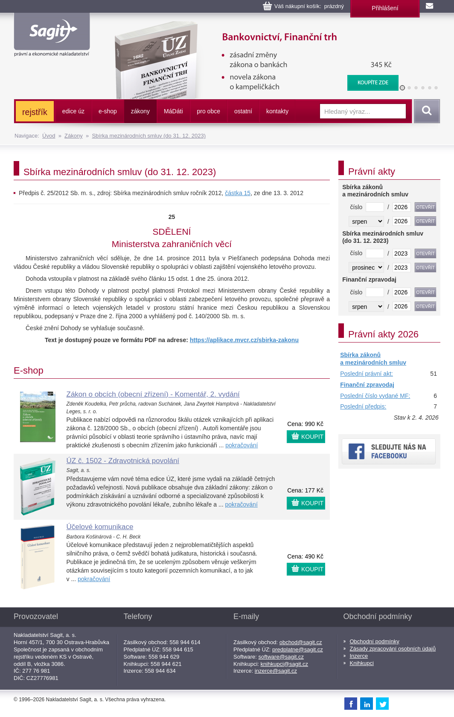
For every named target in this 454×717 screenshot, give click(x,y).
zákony (140, 111)
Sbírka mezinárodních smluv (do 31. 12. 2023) (149, 135)
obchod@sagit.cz (300, 642)
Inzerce (359, 656)
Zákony (73, 135)
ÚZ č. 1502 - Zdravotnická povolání (123, 461)
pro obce (208, 111)
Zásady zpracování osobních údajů (393, 648)
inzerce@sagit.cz (276, 671)
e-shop (108, 111)
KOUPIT (312, 436)
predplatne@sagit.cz (297, 649)
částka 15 (237, 193)
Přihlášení (385, 8)
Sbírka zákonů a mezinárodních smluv (373, 358)
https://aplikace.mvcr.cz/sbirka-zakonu (244, 340)
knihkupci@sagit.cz (284, 664)
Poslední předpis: (363, 406)
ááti (173, 111)
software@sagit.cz (281, 657)
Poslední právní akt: (366, 373)
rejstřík (34, 112)
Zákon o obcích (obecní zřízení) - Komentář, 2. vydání (153, 394)
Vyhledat (425, 111)
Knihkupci (362, 663)
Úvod (48, 135)
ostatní (243, 111)
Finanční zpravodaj (367, 384)
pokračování (241, 445)
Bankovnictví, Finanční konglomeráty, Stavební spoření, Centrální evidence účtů (251, 25)
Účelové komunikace (100, 527)
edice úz (73, 111)
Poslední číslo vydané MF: (375, 395)
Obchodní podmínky (374, 641)
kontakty (277, 111)
